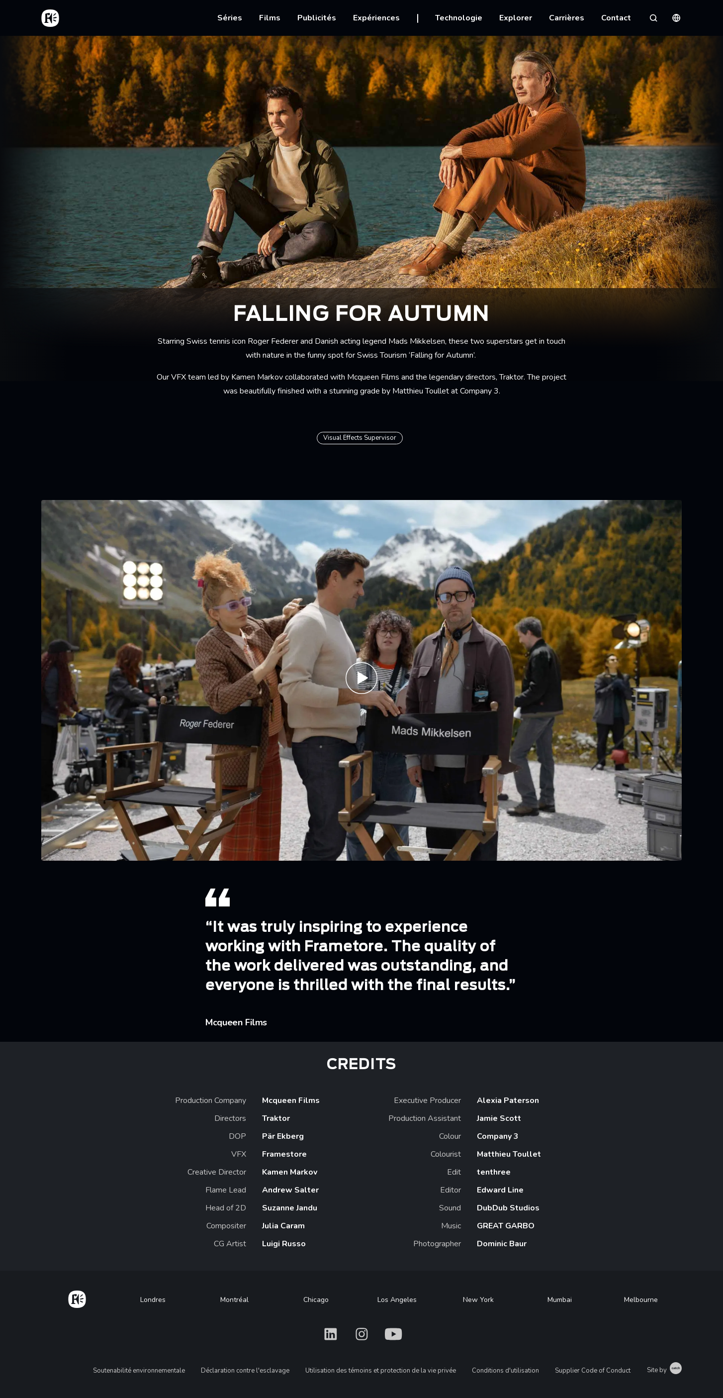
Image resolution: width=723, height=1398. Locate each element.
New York (478, 1299)
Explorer (515, 17)
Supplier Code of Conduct (593, 1370)
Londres (153, 1299)
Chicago (316, 1299)
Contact (616, 17)
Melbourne (641, 1299)
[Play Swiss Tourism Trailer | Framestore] (361, 680)
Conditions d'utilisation (505, 1370)
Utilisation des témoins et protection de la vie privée (380, 1370)
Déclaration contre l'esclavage (245, 1370)
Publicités (316, 17)
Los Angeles (397, 1299)
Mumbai (559, 1299)
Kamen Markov (257, 377)
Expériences (376, 17)
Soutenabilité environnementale (139, 1370)
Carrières (566, 17)
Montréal (234, 1299)
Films (269, 17)
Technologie (458, 17)
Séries (229, 17)
